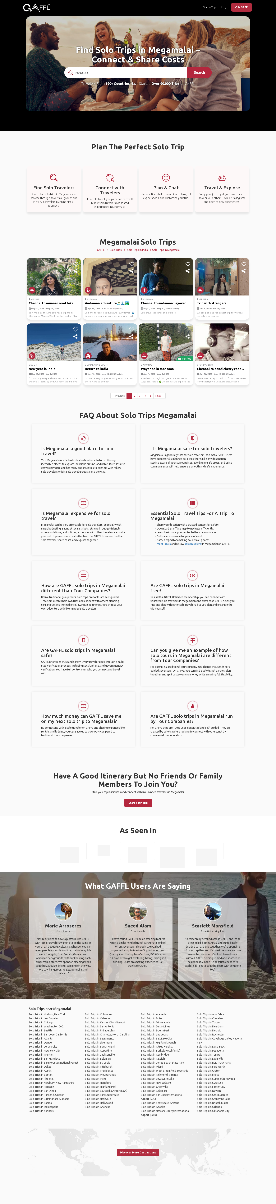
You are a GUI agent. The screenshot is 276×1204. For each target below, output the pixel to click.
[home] (36, 7)
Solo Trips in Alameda (153, 1014)
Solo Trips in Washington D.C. (46, 1026)
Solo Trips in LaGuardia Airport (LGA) (106, 1090)
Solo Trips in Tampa (40, 1102)
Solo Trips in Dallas (40, 1066)
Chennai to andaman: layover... (164, 303)
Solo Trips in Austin (40, 1070)
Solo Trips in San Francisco (44, 1058)
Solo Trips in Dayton (209, 1090)
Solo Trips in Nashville (98, 1098)
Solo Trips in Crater (208, 1070)
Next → (159, 396)
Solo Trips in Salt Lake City (156, 1038)
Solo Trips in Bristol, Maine (212, 1102)
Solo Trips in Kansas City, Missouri (105, 1022)
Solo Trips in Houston (41, 1086)
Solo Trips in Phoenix (41, 1078)
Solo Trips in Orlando (97, 1018)
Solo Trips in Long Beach (211, 1046)
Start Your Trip (138, 802)
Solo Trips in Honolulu (98, 1082)
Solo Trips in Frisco (208, 1074)
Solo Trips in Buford (152, 1018)
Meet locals (164, 543)
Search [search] (199, 72)
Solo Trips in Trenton (41, 1054)
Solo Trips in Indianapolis (43, 1106)
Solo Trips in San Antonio (99, 1026)
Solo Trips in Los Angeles (44, 1018)
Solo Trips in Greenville (154, 1086)
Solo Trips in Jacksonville (100, 1054)
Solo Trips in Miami (152, 1066)
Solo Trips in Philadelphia (100, 1030)
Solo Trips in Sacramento (99, 1038)
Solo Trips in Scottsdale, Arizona (160, 1102)
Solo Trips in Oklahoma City (213, 1110)
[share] (75, 271)
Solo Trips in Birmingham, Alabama (49, 1098)
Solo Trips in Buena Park (155, 1030)
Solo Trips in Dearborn (210, 1026)
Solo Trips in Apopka (153, 1106)
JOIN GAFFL (241, 7)
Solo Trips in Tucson (209, 1022)
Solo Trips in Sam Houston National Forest (53, 1062)
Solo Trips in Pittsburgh (99, 1066)
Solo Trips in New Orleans (156, 1082)
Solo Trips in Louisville (210, 1058)
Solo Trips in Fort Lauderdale (102, 1094)
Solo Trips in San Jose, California (48, 1034)
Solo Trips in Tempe (208, 1054)
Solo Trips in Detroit (209, 1030)
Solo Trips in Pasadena (210, 1050)
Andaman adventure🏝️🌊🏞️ (107, 303)
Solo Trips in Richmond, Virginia (159, 1074)
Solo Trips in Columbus (98, 1014)
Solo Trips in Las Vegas (154, 1034)
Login (224, 7)
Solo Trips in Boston (41, 1074)
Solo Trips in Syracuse (210, 1082)
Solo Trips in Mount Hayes (100, 1074)
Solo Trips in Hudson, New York (47, 1014)
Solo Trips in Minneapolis (156, 1022)
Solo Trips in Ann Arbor (210, 1014)
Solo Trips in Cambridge (155, 1054)
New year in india (42, 369)
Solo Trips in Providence (99, 1070)
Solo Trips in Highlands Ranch (158, 1042)
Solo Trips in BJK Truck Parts (214, 1062)
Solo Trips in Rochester (210, 1034)
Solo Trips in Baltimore (98, 1058)
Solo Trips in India (137, 249)
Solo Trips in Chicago (41, 1022)
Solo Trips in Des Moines (155, 1026)
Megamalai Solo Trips (138, 242)
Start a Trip (209, 7)
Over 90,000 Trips (165, 83)
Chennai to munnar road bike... (52, 303)
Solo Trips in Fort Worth (211, 1066)
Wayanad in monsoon (157, 369)
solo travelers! (193, 543)
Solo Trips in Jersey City (43, 1046)
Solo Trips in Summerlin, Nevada (216, 1078)
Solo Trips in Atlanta (41, 1038)
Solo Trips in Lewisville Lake (157, 1078)
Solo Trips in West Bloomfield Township (164, 1070)
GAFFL (100, 249)
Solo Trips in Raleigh (153, 1058)
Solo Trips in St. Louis (97, 1062)
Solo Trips (116, 249)
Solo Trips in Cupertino (98, 1050)
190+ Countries (117, 83)
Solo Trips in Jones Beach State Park (162, 1062)
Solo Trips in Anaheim (97, 1106)
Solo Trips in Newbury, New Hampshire (51, 1082)
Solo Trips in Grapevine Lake (213, 1098)
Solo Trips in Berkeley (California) (160, 1050)
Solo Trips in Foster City (211, 1086)
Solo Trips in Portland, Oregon (46, 1094)
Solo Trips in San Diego (42, 1090)
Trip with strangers (211, 303)
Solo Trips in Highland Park (100, 1086)
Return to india (96, 369)
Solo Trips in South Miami (100, 1046)
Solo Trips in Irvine (96, 1078)
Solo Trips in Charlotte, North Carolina (107, 1034)
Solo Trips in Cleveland (210, 1018)
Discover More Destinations (138, 1152)
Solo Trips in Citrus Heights (157, 1046)
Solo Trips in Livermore (98, 1042)
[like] (75, 264)
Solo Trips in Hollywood (99, 1102)
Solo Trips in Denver (41, 1042)
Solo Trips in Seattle (41, 1030)
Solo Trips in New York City (44, 1050)
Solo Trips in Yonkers (41, 1110)
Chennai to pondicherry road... (220, 369)
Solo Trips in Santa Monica (212, 1094)
